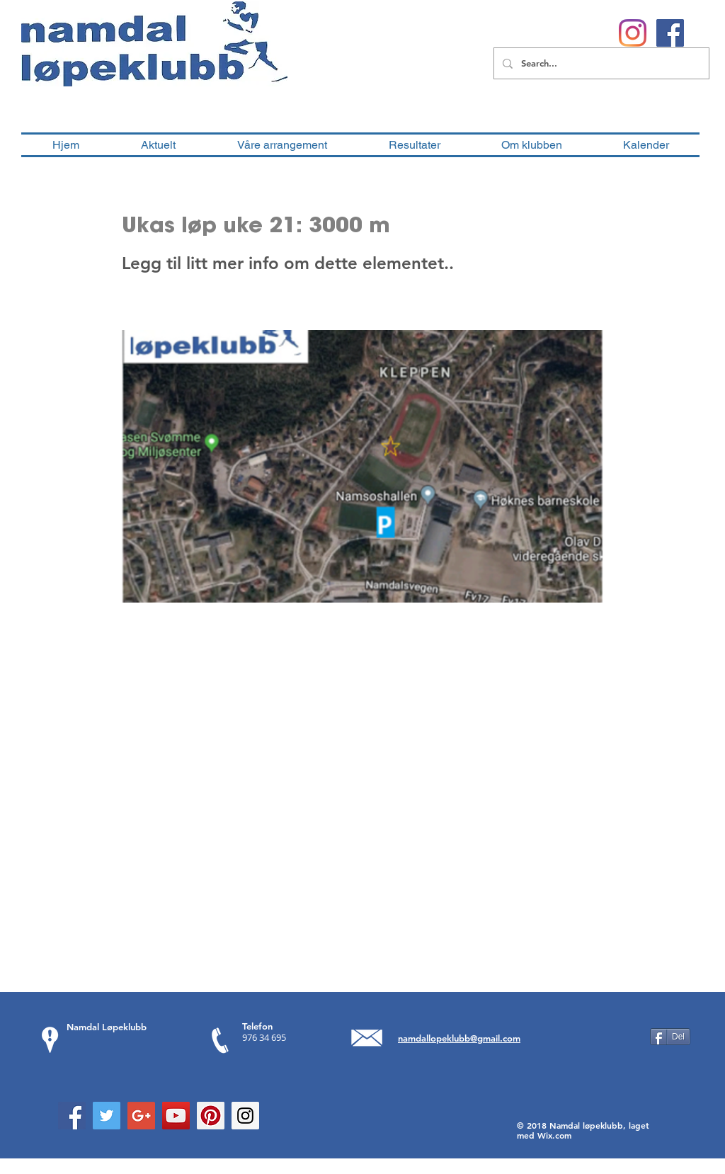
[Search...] (600, 63)
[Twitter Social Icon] (106, 1115)
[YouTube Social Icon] (176, 1115)
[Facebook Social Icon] (72, 1115)
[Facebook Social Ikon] (670, 33)
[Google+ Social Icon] (141, 1115)
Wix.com (554, 1135)
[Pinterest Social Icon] (210, 1115)
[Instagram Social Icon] (245, 1115)
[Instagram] (632, 33)
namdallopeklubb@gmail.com (459, 1038)
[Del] (670, 1036)
